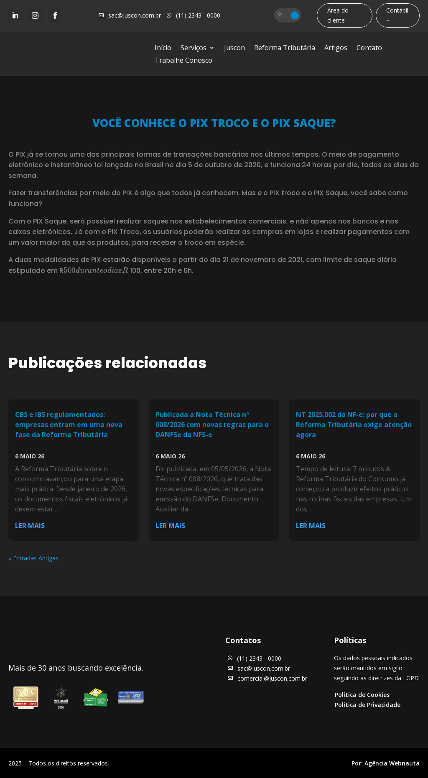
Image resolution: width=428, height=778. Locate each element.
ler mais (30, 525)
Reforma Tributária (284, 48)
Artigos (335, 48)
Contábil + (397, 15)
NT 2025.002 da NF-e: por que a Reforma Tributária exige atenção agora (354, 424)
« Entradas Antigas (33, 558)
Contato (369, 48)
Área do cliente (338, 15)
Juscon (234, 48)
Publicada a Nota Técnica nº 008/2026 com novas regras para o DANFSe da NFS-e (212, 424)
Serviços (193, 48)
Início (163, 48)
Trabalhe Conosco (183, 61)
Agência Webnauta (392, 763)
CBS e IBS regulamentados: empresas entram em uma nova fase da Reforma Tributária (68, 424)
